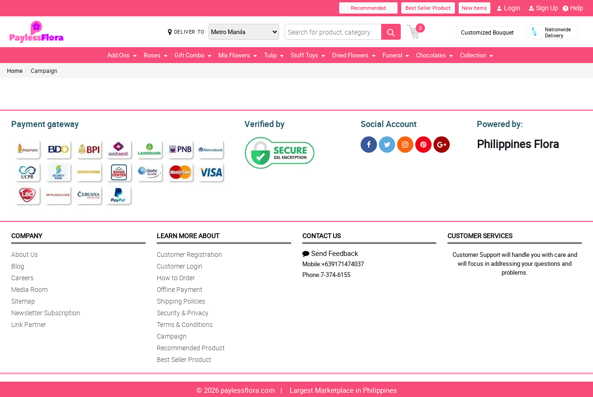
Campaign (172, 334)
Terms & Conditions (185, 323)
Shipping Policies (181, 299)
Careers (22, 276)
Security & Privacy (183, 311)
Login (508, 8)
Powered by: (498, 123)
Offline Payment (179, 288)
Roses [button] (155, 55)
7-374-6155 (335, 273)
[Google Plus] (441, 143)
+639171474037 (342, 262)
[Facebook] (369, 143)
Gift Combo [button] (192, 55)
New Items (474, 7)
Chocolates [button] (434, 55)
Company (26, 234)
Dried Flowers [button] (354, 55)
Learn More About (188, 234)
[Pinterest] (423, 143)
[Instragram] (405, 143)
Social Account (386, 123)
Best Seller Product (428, 7)
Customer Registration (189, 252)
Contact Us (321, 234)
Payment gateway (40, 123)
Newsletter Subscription (45, 311)
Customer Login (179, 264)
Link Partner (28, 323)
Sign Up (543, 8)
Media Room (29, 288)
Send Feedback (330, 251)
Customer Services (479, 234)
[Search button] (391, 32)
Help (573, 8)
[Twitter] (387, 143)
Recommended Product (191, 346)
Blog (17, 264)
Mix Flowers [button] (237, 55)
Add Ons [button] (122, 55)
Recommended (368, 7)
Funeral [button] (396, 55)
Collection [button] (476, 55)
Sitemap (23, 299)
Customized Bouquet (487, 32)
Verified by (263, 123)
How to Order (176, 276)
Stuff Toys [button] (308, 55)
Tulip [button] (274, 55)
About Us (24, 252)
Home (14, 70)
